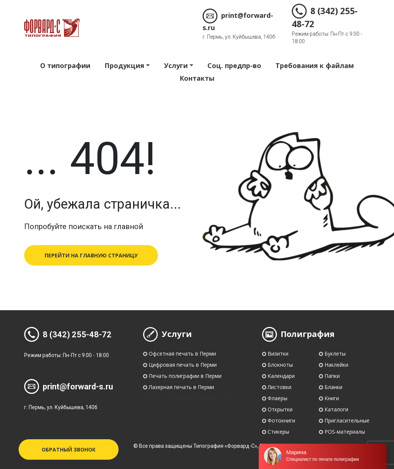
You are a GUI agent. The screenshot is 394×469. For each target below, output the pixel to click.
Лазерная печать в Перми (181, 387)
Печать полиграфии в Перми (185, 375)
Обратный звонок (69, 449)
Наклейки (336, 364)
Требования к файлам (314, 65)
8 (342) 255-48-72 (68, 334)
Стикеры (278, 431)
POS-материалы (344, 431)
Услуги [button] (176, 65)
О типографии (65, 65)
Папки (332, 375)
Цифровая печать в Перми (183, 364)
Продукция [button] (124, 65)
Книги (331, 398)
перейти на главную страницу (91, 255)
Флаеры (277, 398)
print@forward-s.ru (68, 386)
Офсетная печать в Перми (182, 353)
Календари (281, 375)
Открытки (280, 409)
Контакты (197, 78)
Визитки (278, 353)
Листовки (279, 387)
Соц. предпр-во (234, 65)
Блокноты (280, 364)
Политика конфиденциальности (187, 397)
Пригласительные (346, 420)
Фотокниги (281, 420)
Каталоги (336, 409)
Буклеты (335, 353)
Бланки (333, 387)
